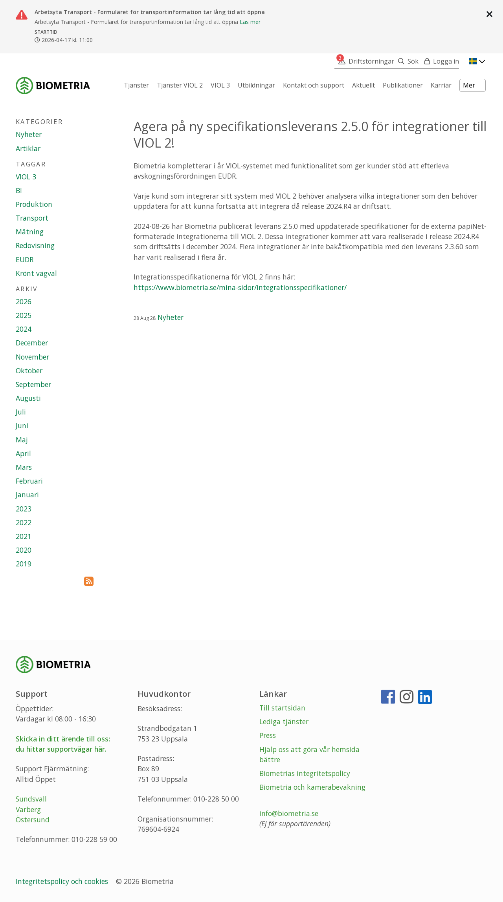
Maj (22, 439)
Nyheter (171, 317)
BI (19, 190)
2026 (23, 301)
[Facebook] (388, 700)
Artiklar (28, 148)
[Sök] (406, 61)
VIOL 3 (26, 176)
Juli (21, 411)
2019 (23, 563)
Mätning (30, 231)
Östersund (33, 819)
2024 (23, 329)
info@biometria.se (288, 813)
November (32, 357)
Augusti (28, 398)
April (23, 453)
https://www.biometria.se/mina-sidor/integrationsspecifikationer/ (240, 287)
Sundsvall (31, 798)
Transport (32, 218)
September (33, 384)
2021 (23, 536)
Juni (22, 425)
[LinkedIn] (425, 700)
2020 (23, 550)
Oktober (29, 370)
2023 (23, 508)
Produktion (34, 204)
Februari (29, 481)
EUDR (24, 259)
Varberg (28, 809)
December (32, 342)
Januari (27, 494)
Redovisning (35, 245)
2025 (23, 315)
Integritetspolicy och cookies (63, 881)
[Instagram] (406, 700)
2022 (23, 522)
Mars (24, 467)
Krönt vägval (36, 273)
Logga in (446, 61)
